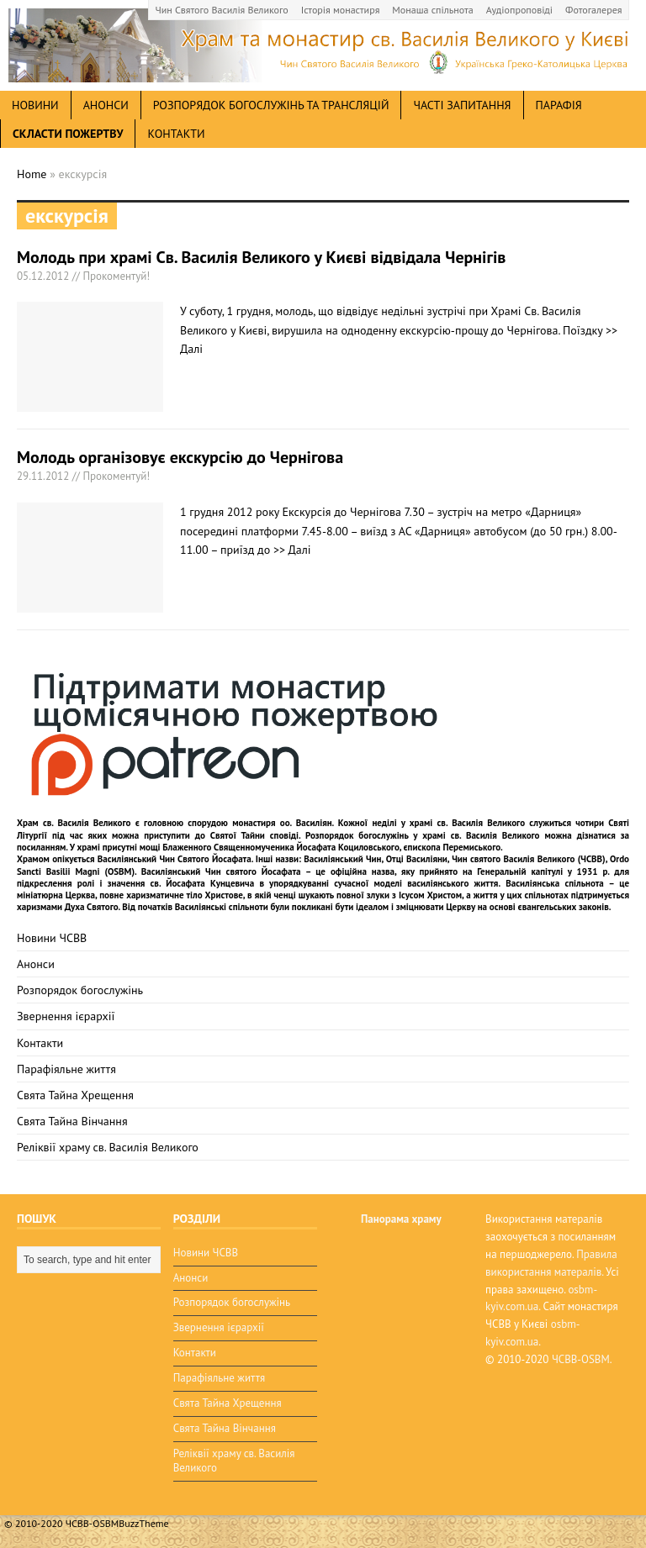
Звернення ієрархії (65, 1016)
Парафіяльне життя (66, 1069)
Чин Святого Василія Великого (222, 9)
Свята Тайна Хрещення (75, 1095)
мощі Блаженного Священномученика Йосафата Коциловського (270, 847)
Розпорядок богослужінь (80, 990)
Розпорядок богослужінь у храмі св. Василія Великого (422, 835)
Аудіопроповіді (519, 9)
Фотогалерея (593, 9)
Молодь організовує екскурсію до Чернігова (180, 457)
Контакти (175, 133)
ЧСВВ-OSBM (581, 1359)
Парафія (559, 105)
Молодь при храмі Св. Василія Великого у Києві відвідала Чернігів (261, 257)
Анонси (36, 963)
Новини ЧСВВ (52, 937)
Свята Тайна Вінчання (72, 1121)
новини (35, 105)
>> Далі (292, 549)
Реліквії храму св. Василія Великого (108, 1147)
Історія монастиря (340, 9)
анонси (106, 105)
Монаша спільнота (432, 9)
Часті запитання (462, 105)
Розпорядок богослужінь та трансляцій (271, 105)
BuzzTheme (143, 1523)
